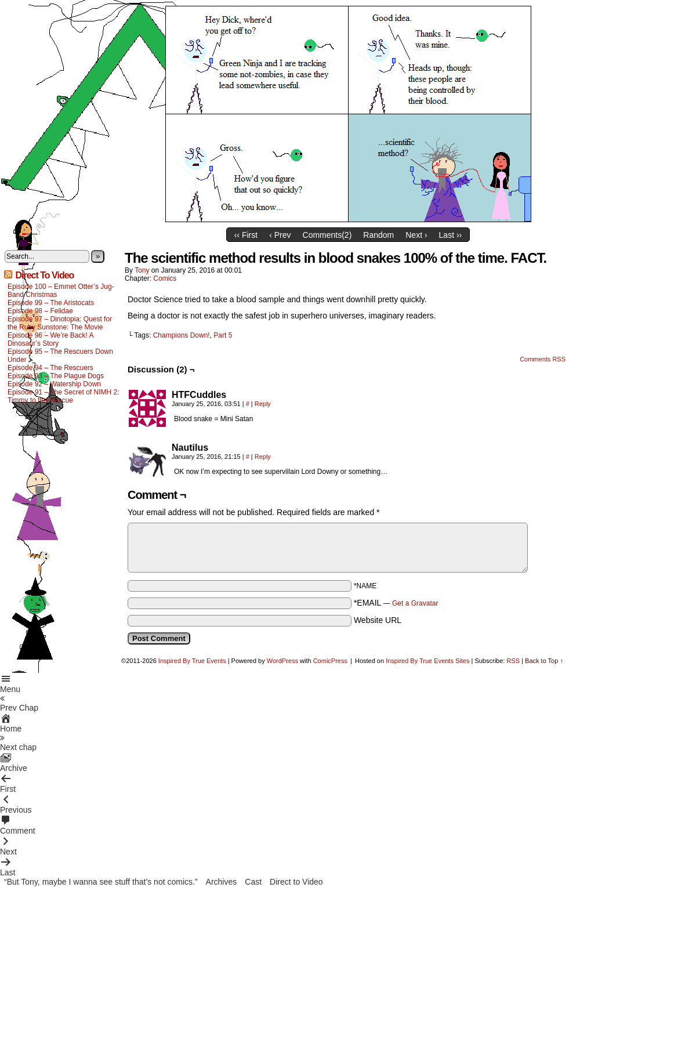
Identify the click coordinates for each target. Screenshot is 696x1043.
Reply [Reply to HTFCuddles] (263, 403)
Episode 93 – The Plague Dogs (56, 376)
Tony (142, 270)
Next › (416, 235)
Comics (164, 278)
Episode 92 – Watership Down (54, 384)
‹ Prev (280, 235)
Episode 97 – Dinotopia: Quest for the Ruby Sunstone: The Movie (60, 323)
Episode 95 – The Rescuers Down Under (60, 355)
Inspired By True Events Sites (427, 660)
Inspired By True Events (192, 660)
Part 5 (222, 335)
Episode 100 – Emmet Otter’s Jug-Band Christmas (61, 291)
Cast (253, 881)
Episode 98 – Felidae (40, 311)
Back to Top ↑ (544, 660)
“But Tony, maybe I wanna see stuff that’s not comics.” (101, 881)
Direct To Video (44, 275)
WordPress (282, 660)
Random (378, 235)
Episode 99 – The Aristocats (51, 303)
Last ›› (450, 235)
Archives (221, 881)
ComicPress (330, 660)
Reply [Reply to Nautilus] (263, 456)
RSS (513, 660)
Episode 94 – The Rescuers (50, 368)
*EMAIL (396, 602)
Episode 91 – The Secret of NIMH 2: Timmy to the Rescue (63, 396)
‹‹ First (246, 235)
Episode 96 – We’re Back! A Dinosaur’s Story (50, 339)
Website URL (377, 620)
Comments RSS (543, 359)
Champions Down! (181, 335)
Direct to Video (296, 881)
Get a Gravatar (415, 603)
